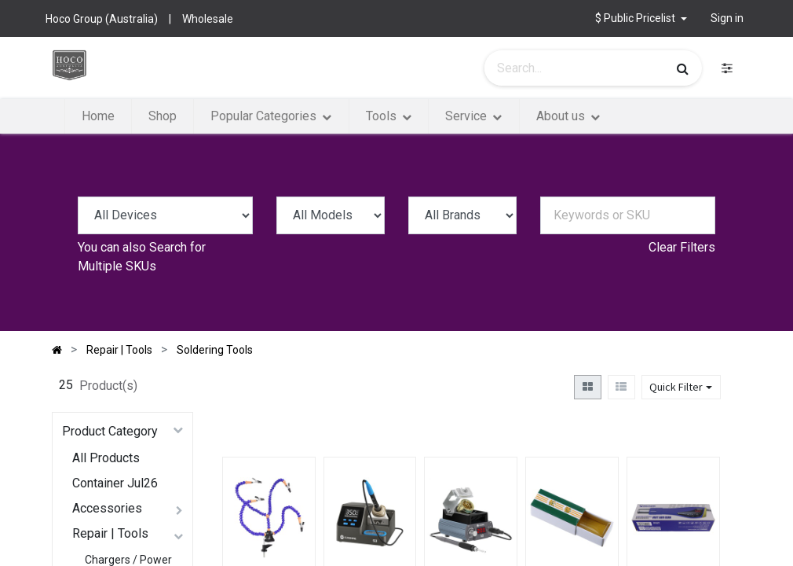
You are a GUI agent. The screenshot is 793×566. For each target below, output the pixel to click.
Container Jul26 (115, 483)
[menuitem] (98, 116)
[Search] (682, 68)
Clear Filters (682, 247)
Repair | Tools (110, 533)
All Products (106, 457)
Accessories (107, 508)
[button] (641, 18)
